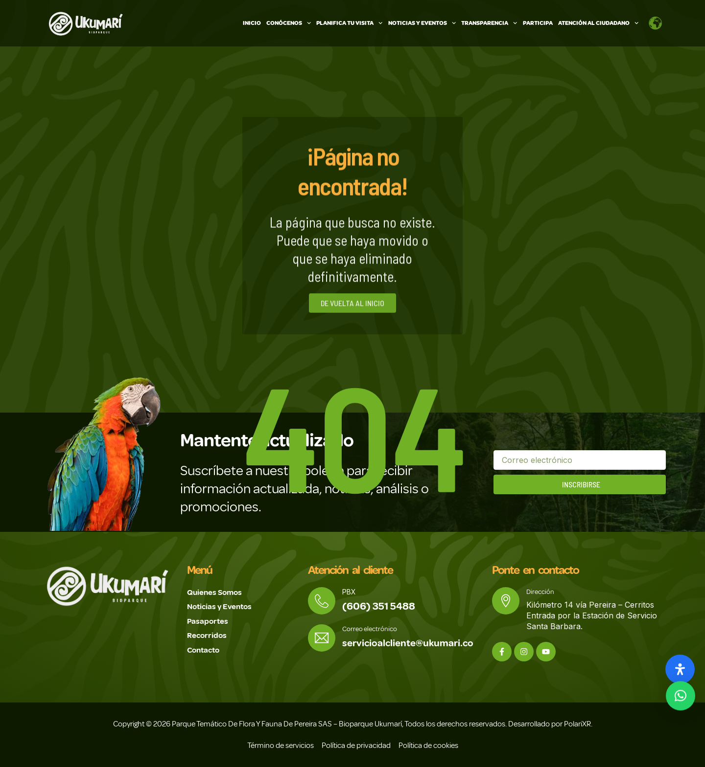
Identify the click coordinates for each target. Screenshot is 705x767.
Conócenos (288, 23)
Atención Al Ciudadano (598, 23)
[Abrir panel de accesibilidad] (680, 669)
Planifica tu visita (349, 23)
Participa (538, 23)
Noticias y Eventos (422, 23)
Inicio (252, 23)
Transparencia (489, 23)
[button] (680, 694)
